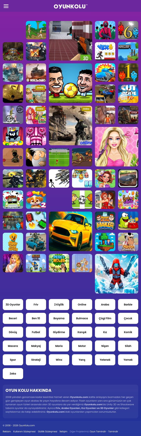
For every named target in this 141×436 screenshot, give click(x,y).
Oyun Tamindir (98, 431)
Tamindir (113, 431)
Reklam (7, 431)
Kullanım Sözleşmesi (24, 431)
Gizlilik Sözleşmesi (47, 431)
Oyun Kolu (71, 6)
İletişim (63, 431)
